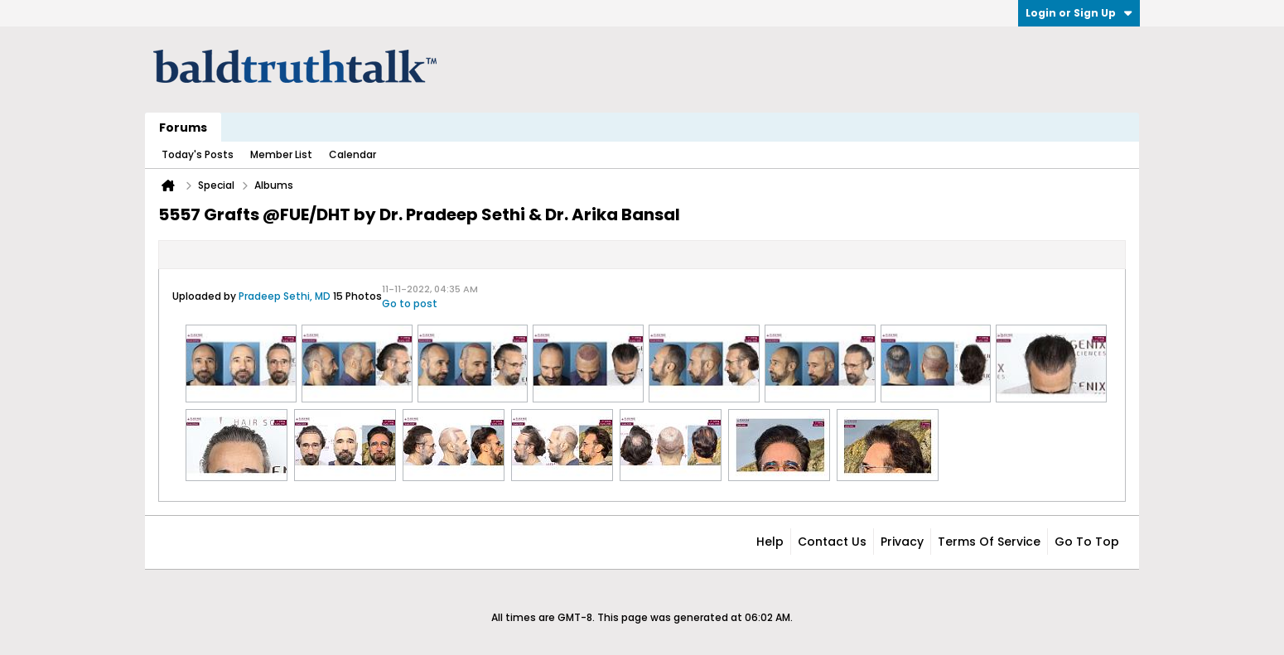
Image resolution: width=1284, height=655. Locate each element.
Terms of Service (989, 541)
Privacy (902, 541)
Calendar (352, 154)
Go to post (409, 303)
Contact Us (832, 541)
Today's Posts (198, 154)
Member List (281, 154)
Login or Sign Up (1079, 13)
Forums (183, 127)
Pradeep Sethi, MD (285, 296)
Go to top (1087, 541)
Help (770, 541)
